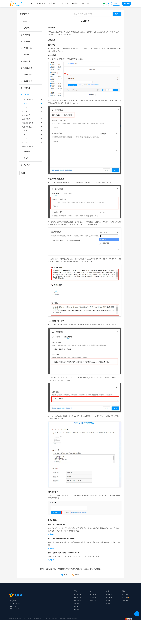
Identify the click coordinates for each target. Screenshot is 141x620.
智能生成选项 (32, 127)
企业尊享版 (77, 597)
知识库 (108, 603)
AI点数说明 (32, 115)
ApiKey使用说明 (32, 146)
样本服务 (76, 603)
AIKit (32, 134)
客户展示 (93, 594)
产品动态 (125, 600)
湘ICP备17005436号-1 (52, 618)
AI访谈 (32, 138)
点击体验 (51, 534)
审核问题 (26, 151)
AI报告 (32, 111)
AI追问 (32, 107)
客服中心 (24, 173)
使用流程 (26, 21)
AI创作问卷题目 (32, 100)
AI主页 (32, 142)
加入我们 (125, 597)
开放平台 (109, 600)
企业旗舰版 (77, 600)
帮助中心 (109, 597)
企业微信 (76, 606)
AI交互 (32, 103)
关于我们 (125, 594)
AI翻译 (32, 131)
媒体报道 (93, 600)
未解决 (76, 575)
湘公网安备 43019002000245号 (68, 618)
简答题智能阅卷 (32, 123)
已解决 (65, 575)
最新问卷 (93, 597)
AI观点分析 (32, 119)
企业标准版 (77, 594)
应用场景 (76, 609)
